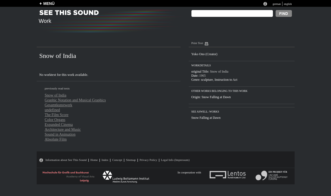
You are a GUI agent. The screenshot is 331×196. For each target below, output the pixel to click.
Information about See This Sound (66, 159)
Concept (117, 159)
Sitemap (131, 159)
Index (105, 159)
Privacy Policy (148, 159)
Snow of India (56, 95)
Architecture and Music (63, 129)
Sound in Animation (60, 134)
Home (94, 159)
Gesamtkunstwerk (58, 105)
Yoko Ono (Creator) (204, 54)
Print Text (197, 43)
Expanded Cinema (59, 124)
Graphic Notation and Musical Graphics (75, 100)
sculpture (207, 80)
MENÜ (49, 3)
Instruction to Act (226, 80)
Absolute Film (56, 139)
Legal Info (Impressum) (175, 159)
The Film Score (57, 115)
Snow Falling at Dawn (216, 97)
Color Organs (55, 119)
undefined (52, 110)
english (288, 3)
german (277, 3)
